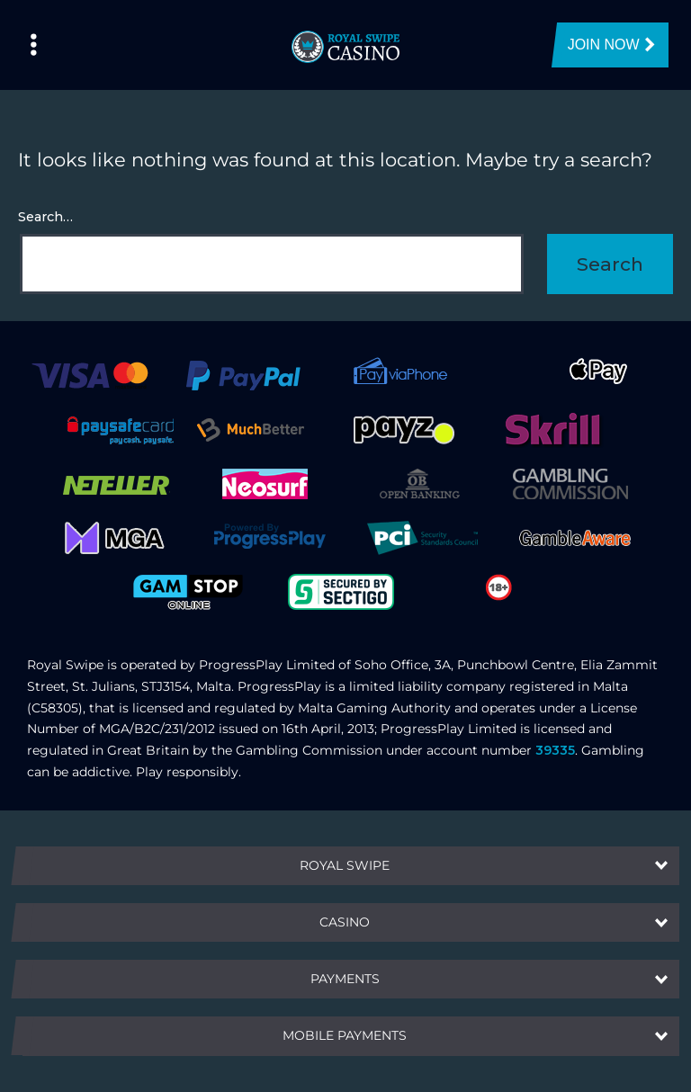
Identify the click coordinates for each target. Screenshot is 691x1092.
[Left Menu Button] (33, 44)
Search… (45, 217)
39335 (555, 750)
